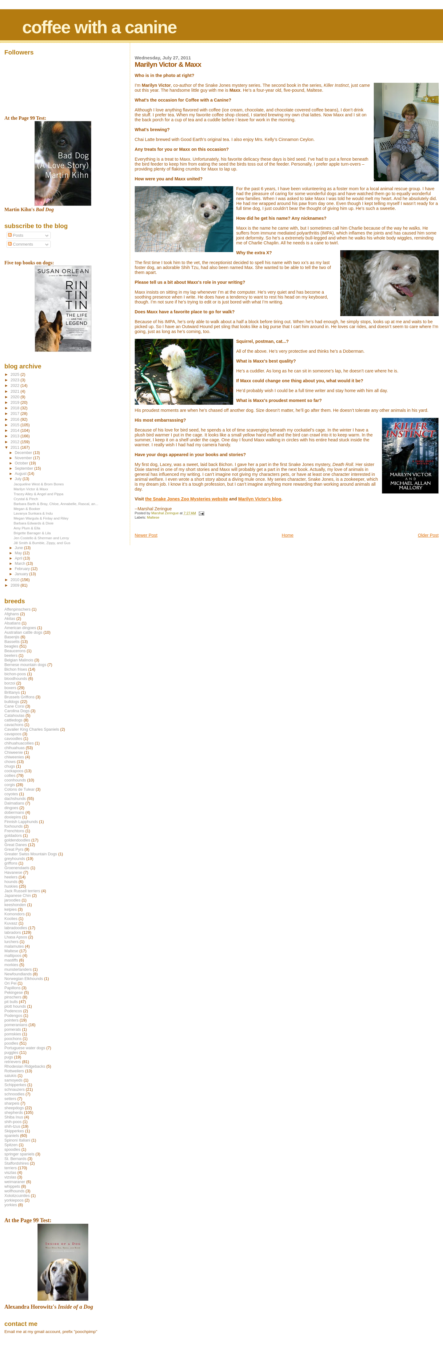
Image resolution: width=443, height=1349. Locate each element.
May (19, 553)
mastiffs (11, 960)
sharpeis (11, 1103)
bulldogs (11, 701)
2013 (15, 436)
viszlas (10, 1172)
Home (287, 535)
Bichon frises (15, 669)
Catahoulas (14, 715)
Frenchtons (14, 831)
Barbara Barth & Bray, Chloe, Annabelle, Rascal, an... (56, 504)
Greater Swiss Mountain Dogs (30, 854)
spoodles (12, 1149)
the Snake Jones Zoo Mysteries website (186, 498)
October (22, 463)
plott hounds (15, 1006)
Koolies (10, 918)
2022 (15, 385)
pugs (8, 1057)
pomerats (12, 1029)
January (22, 574)
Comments (20, 244)
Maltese (153, 517)
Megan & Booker (27, 509)
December (24, 453)
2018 (15, 408)
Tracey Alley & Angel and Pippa (38, 494)
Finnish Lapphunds (21, 821)
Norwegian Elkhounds (23, 978)
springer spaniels (19, 1154)
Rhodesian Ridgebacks (24, 1066)
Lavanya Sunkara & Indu (33, 513)
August (21, 474)
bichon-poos (15, 674)
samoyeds (13, 1080)
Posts (15, 235)
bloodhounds (15, 678)
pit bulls (11, 1001)
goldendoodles (17, 840)
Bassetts (11, 641)
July (18, 479)
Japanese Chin (17, 895)
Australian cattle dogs (23, 632)
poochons (13, 1038)
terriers (10, 1168)
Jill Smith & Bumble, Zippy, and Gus (42, 543)
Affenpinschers (17, 609)
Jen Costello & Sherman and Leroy (41, 538)
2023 (15, 380)
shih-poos (13, 1121)
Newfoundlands (18, 974)
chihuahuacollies (19, 743)
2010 (15, 579)
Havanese (13, 872)
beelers (10, 655)
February (23, 569)
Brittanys (12, 692)
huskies (11, 886)
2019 (15, 402)
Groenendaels (16, 867)
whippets (12, 1186)
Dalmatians (14, 803)
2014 (15, 430)
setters (10, 1098)
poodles (11, 1043)
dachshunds (15, 798)
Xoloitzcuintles (17, 1195)
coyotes (11, 794)
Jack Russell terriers (22, 891)
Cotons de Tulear (19, 789)
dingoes (11, 807)
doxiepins (12, 817)
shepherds (13, 1112)
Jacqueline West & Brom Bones (39, 484)
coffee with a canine (99, 27)
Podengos (13, 1015)
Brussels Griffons (19, 697)
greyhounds (14, 858)
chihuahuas (14, 747)
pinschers (12, 997)
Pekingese (13, 992)
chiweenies (14, 757)
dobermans (14, 812)
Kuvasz (10, 923)
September (24, 468)
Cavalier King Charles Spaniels (31, 729)
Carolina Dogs (17, 711)
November (24, 458)
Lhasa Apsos (15, 937)
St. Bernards (15, 1158)
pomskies (12, 1034)
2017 (15, 413)
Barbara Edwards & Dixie (34, 523)
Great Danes (15, 844)
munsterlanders (18, 969)
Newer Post (146, 535)
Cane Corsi (14, 706)
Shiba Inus (13, 1117)
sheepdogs (14, 1108)
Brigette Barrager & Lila (32, 533)
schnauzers (14, 1089)
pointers (11, 1020)
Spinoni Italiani (17, 1140)
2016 (15, 419)
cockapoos (13, 771)
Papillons (12, 988)
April (19, 558)
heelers (10, 877)
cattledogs (13, 720)
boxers (10, 687)
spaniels (11, 1135)
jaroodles (12, 900)
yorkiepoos (13, 1200)
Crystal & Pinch (26, 499)
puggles (11, 1052)
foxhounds (13, 826)
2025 (15, 374)
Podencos (13, 1011)
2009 (15, 585)
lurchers (11, 941)
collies (9, 775)
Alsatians (12, 623)
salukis (10, 1075)
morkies (11, 964)
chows (10, 761)
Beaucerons (15, 650)
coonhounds (15, 780)
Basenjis (11, 637)
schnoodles (14, 1094)
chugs (9, 766)
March (20, 563)
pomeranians (15, 1024)
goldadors (13, 835)
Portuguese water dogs (24, 1048)
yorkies (10, 1204)
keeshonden (15, 904)
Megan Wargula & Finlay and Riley (41, 518)
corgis (9, 784)
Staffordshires (16, 1163)
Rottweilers (14, 1071)
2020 (15, 397)
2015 (15, 425)
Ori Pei (10, 983)
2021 (15, 391)
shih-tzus (12, 1126)
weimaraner (14, 1181)
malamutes (14, 946)
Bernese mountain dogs (25, 664)
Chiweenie (13, 752)
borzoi (9, 683)
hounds (10, 881)
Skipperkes (14, 1131)
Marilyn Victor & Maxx (31, 489)
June (19, 548)
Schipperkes (15, 1084)
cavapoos (12, 734)
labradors (12, 932)
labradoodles (15, 927)
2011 (15, 447)
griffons (10, 863)
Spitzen (11, 1144)
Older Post (428, 535)
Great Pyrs (13, 849)
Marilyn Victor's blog (259, 498)
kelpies (10, 909)
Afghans (11, 614)
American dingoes (20, 627)
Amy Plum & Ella (27, 528)
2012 (15, 442)
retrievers (12, 1061)
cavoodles (13, 738)
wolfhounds (14, 1191)
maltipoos (12, 955)
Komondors (14, 914)
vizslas (10, 1177)
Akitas (9, 618)
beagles (11, 646)
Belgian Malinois (18, 660)
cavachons (13, 724)
